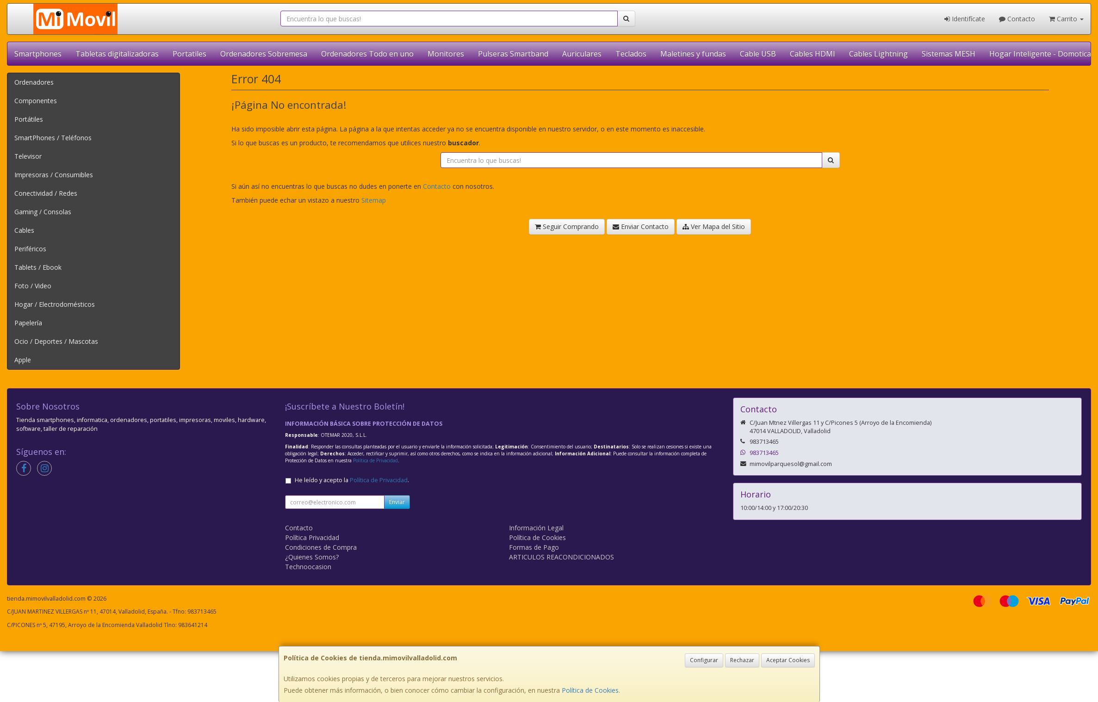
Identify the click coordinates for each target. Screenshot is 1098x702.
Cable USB (758, 54)
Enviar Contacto (641, 226)
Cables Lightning (878, 54)
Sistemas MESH (948, 54)
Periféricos (30, 248)
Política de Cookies (590, 690)
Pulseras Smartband (513, 54)
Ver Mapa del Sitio (713, 226)
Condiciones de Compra (321, 547)
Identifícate (964, 18)
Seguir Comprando (567, 226)
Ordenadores (34, 82)
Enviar (397, 502)
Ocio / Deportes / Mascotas (56, 341)
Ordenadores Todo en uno (367, 54)
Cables (24, 230)
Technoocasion (308, 566)
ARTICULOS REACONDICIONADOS (561, 557)
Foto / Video (32, 285)
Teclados (630, 54)
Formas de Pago (534, 547)
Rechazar (742, 660)
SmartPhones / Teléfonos (53, 137)
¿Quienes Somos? (312, 557)
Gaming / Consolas (42, 211)
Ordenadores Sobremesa (263, 54)
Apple (22, 359)
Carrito (1066, 18)
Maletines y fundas (693, 54)
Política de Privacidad (375, 460)
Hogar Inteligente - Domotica (1040, 54)
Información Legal (536, 527)
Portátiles (28, 119)
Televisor (28, 156)
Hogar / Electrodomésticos (54, 304)
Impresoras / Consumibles (53, 174)
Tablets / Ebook (38, 267)
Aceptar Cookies (788, 660)
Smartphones (38, 54)
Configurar (704, 660)
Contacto (1017, 18)
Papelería (28, 322)
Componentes (35, 100)
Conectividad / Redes (45, 193)
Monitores (446, 54)
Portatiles (189, 54)
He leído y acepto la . (352, 480)
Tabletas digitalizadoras (117, 54)
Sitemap (373, 200)
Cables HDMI (812, 54)
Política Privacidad (312, 537)
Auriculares (582, 54)
